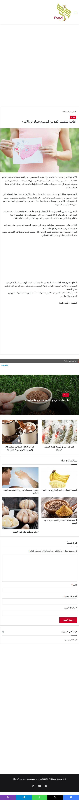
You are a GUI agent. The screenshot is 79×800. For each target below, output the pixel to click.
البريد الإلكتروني (70, 596)
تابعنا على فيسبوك (70, 640)
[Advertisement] (39, 45)
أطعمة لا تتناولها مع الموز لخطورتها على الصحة (59, 490)
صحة (64, 111)
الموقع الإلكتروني (70, 608)
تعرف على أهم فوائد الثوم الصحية (25, 532)
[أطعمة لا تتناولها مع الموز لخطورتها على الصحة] (59, 477)
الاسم (74, 585)
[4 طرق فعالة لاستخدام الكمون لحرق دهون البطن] (59, 507)
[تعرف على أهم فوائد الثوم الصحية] (20, 513)
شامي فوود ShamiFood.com (24, 779)
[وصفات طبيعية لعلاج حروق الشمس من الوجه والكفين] (20, 477)
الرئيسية (72, 111)
